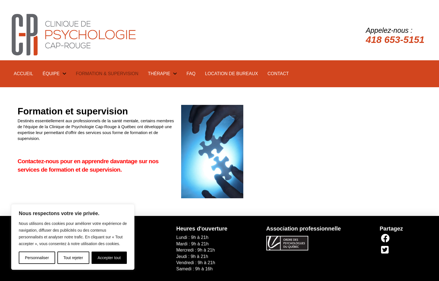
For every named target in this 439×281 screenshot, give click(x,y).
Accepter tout (109, 257)
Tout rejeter (73, 257)
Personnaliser (37, 257)
